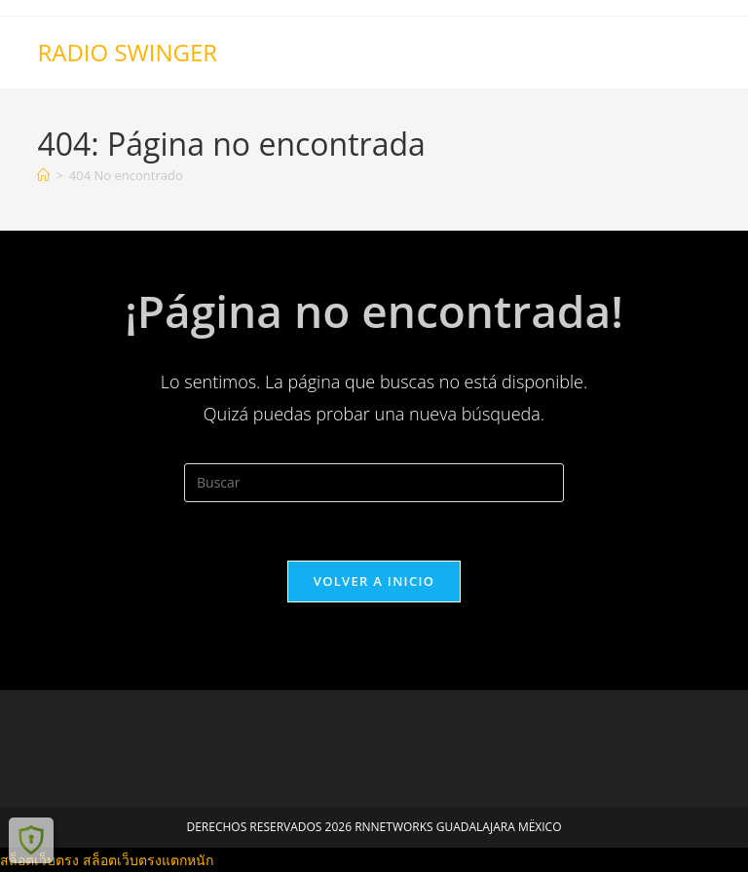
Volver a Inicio (374, 581)
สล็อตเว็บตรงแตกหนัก (148, 860)
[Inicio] (43, 175)
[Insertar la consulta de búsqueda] (374, 482)
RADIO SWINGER (127, 52)
